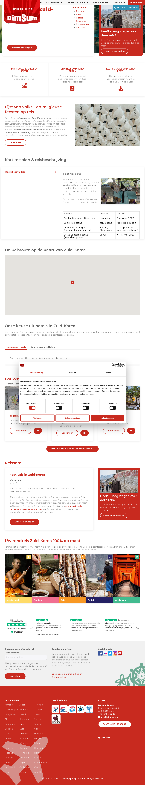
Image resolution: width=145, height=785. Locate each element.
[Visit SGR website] (56, 708)
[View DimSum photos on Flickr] (105, 653)
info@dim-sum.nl (108, 717)
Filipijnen (9, 753)
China (8, 738)
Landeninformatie (77, 2)
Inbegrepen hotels (16, 347)
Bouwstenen (82, 24)
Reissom (80, 27)
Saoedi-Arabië (38, 726)
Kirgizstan (24, 719)
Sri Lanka (38, 734)
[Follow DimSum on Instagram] (115, 653)
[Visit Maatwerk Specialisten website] (56, 718)
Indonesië (10, 767)
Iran (7, 772)
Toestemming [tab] (36, 373)
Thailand (38, 748)
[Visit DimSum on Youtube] (104, 737)
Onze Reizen (54, 2)
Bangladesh (11, 714)
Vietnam (38, 767)
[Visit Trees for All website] (89, 708)
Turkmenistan (40, 762)
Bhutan (8, 719)
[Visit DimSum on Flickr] (107, 737)
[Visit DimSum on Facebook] (100, 653)
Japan (22, 705)
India (7, 762)
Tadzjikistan (40, 738)
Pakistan (38, 705)
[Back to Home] (22, 12)
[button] (29, 172)
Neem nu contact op (114, 51)
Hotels (79, 18)
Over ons (119, 2)
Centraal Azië (9, 731)
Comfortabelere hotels (43, 347)
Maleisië (23, 738)
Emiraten (9, 748)
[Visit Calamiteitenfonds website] (81, 708)
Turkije (37, 758)
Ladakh (23, 724)
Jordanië (23, 709)
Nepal (22, 762)
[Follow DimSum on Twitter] (110, 653)
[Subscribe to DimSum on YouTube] (120, 653)
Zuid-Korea (39, 772)
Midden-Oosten (23, 745)
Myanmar (24, 758)
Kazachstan (25, 714)
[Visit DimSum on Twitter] (109, 737)
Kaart (79, 14)
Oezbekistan (25, 767)
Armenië (9, 705)
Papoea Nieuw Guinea (38, 714)
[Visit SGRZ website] (64, 708)
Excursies (81, 21)
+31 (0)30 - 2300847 (126, 7)
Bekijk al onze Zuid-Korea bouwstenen (72, 449)
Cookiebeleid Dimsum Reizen (67, 674)
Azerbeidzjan (11, 709)
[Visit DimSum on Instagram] (102, 737)
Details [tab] (72, 373)
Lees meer (15, 142)
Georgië (9, 758)
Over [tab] (108, 373)
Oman (22, 772)
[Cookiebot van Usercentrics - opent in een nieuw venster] (114, 365)
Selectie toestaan (72, 418)
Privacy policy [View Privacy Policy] (69, 778)
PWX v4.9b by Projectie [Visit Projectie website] (90, 778)
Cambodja (10, 724)
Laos (21, 729)
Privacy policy (59, 677)
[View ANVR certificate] (72, 708)
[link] (18, 578)
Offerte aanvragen (22, 48)
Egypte (8, 743)
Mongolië (24, 753)
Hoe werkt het (100, 2)
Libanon (23, 734)
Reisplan (80, 11)
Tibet (36, 753)
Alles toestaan (108, 418)
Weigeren (37, 418)
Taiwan (37, 743)
